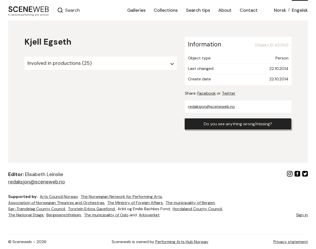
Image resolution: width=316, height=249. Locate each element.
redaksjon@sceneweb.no (211, 106)
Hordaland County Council (197, 208)
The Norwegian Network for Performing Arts (121, 196)
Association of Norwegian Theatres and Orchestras (56, 202)
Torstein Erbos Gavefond (91, 208)
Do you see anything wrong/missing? (238, 124)
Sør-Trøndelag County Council (36, 208)
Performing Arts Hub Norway (181, 241)
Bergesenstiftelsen (63, 215)
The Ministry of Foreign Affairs (135, 202)
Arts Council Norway (59, 196)
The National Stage (26, 215)
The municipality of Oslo (106, 215)
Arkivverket (149, 215)
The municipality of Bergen (190, 202)
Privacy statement (290, 241)
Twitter (228, 93)
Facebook (206, 93)
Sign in (302, 215)
